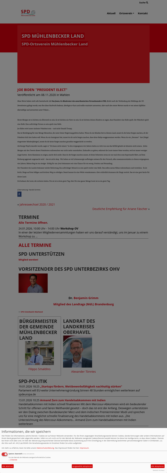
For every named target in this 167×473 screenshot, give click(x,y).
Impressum (84, 448)
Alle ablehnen (7, 466)
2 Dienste (13, 460)
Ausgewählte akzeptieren (82, 466)
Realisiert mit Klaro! (158, 470)
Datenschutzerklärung (45, 448)
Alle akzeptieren (157, 466)
